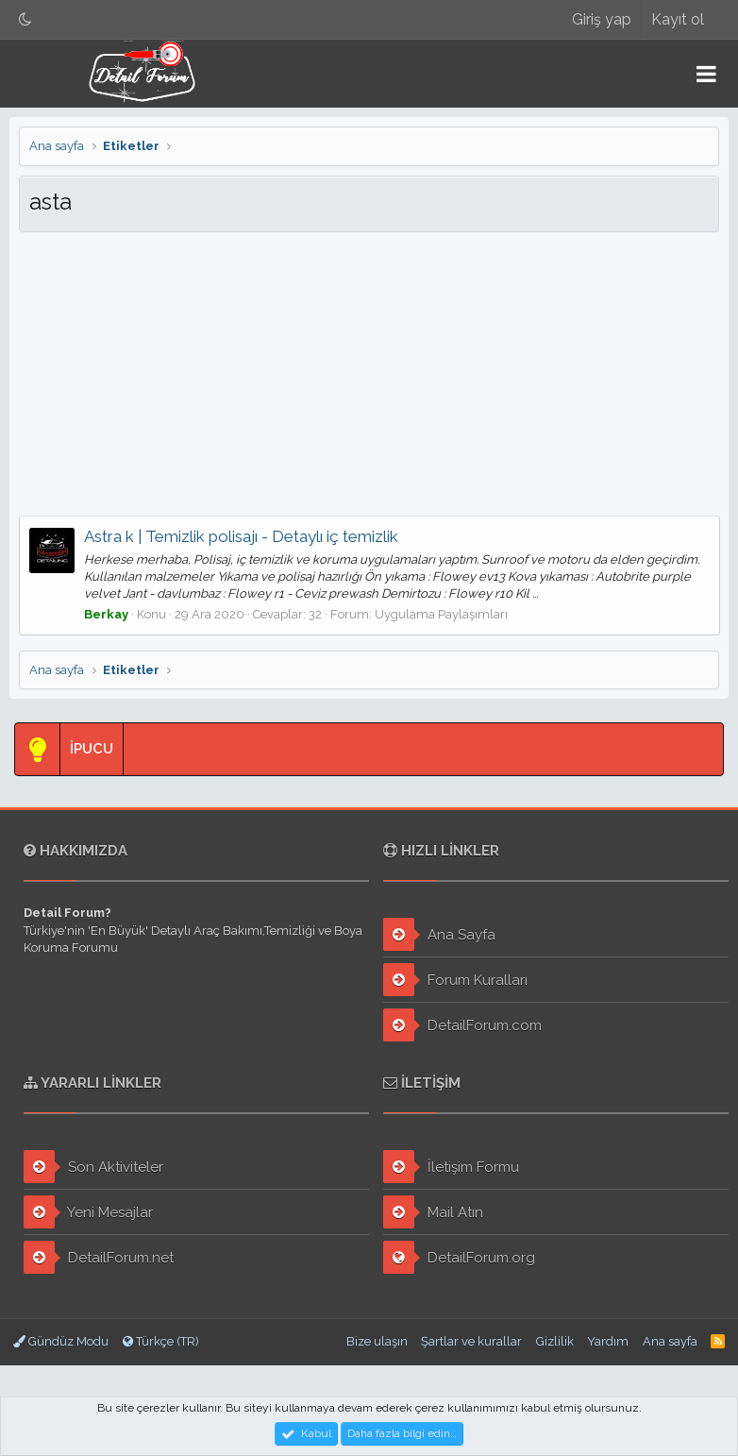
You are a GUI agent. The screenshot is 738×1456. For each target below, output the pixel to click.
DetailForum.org (459, 1257)
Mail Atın (433, 1211)
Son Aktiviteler (93, 1166)
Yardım (608, 1341)
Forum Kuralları (455, 979)
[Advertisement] (369, 374)
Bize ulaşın (377, 1341)
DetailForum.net (99, 1257)
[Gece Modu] (25, 19)
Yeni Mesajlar (88, 1211)
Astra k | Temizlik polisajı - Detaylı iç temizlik (241, 536)
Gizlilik (555, 1341)
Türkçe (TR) (161, 1341)
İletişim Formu (451, 1166)
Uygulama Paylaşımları (441, 614)
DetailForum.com (462, 1024)
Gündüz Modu (61, 1341)
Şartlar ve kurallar (471, 1341)
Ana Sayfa (439, 934)
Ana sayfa (670, 1341)
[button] (706, 74)
